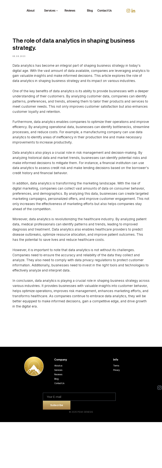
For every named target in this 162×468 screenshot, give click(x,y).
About (30, 10)
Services (49, 10)
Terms (116, 411)
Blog (90, 10)
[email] (79, 443)
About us (58, 411)
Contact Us (104, 10)
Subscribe (56, 451)
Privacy (116, 416)
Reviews (70, 10)
